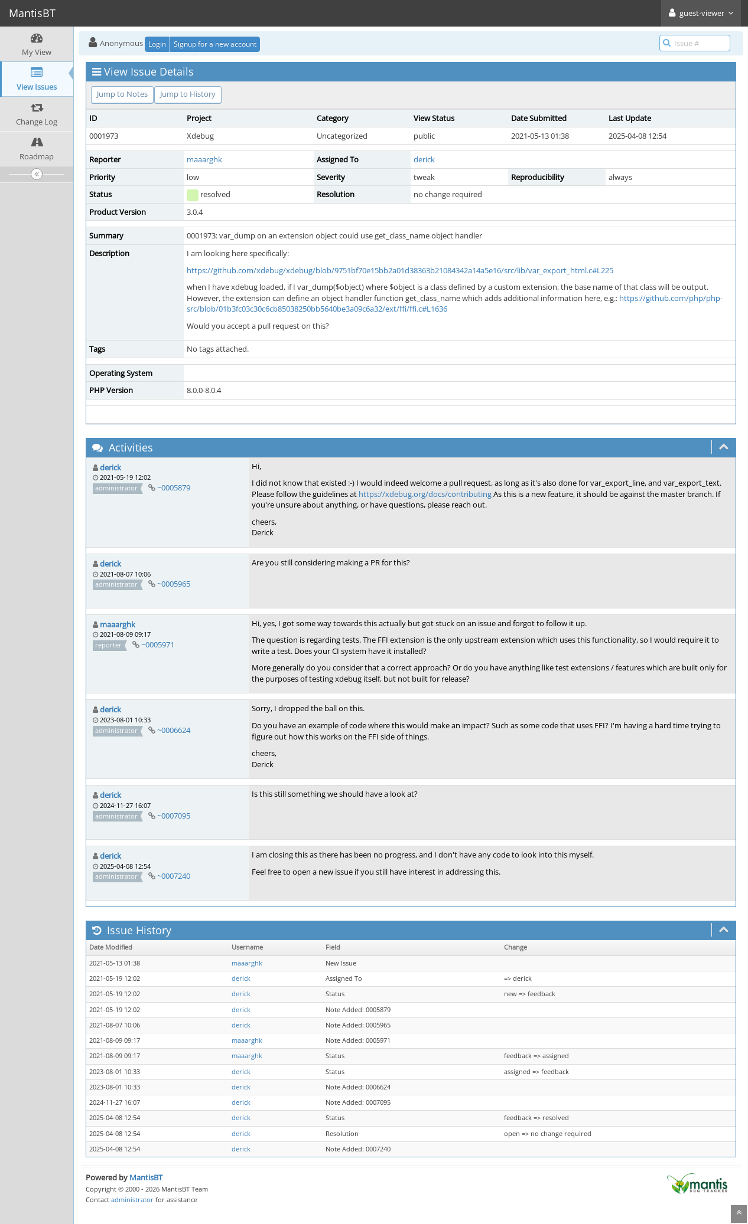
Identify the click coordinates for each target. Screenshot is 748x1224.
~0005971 (157, 644)
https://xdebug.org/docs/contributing (425, 494)
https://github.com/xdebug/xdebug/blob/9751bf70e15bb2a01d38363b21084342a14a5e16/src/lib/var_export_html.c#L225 (400, 270)
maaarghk (204, 159)
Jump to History (188, 94)
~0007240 (173, 875)
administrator (132, 1199)
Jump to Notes (122, 94)
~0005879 (173, 487)
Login (157, 44)
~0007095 (173, 815)
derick (424, 159)
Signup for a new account (215, 44)
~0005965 (173, 583)
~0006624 (173, 730)
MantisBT (145, 1177)
